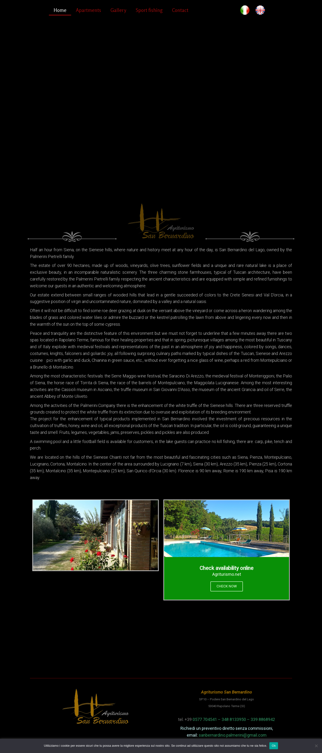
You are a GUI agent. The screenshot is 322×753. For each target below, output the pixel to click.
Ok (274, 745)
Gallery (118, 10)
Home (60, 10)
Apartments (88, 10)
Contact (180, 10)
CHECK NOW (226, 586)
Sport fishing (149, 10)
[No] (316, 745)
